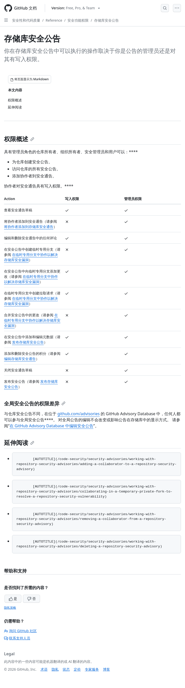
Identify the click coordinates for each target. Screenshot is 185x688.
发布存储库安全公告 (28, 342)
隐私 (55, 669)
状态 (66, 669)
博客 (106, 669)
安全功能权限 (78, 20)
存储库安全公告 (106, 20)
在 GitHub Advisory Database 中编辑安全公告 (51, 426)
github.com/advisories (78, 413)
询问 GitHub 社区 (20, 630)
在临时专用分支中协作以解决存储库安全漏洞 (32, 320)
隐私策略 (10, 607)
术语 (44, 669)
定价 (77, 669)
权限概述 (19, 139)
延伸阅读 (19, 442)
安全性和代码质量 (26, 20)
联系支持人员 (17, 638)
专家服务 (92, 669)
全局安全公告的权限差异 (34, 403)
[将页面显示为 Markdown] (29, 79)
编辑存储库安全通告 (20, 358)
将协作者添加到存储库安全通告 (28, 226)
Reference (54, 20)
